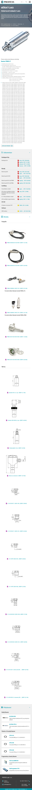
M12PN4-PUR (12, 716)
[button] (16, 152)
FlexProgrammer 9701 (14, 768)
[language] (22, 2)
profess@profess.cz (7, 784)
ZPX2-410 (11, 735)
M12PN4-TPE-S (12, 724)
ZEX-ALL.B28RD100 (13, 760)
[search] (26, 2)
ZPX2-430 (11, 750)
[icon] (29, 152)
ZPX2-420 (11, 743)
